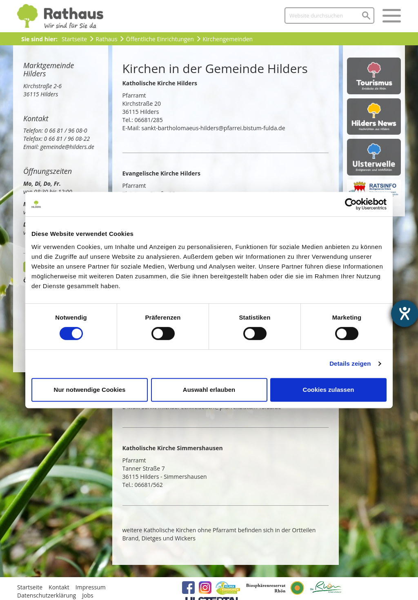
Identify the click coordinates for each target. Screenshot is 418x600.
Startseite (74, 39)
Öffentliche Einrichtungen (160, 39)
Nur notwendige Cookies (90, 389)
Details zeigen (350, 363)
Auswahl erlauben (209, 389)
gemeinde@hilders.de (67, 147)
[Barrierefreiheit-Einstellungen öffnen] (404, 313)
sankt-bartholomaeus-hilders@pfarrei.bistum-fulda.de (213, 128)
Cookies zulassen (328, 389)
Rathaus (106, 39)
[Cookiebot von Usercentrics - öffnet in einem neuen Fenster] (351, 204)
